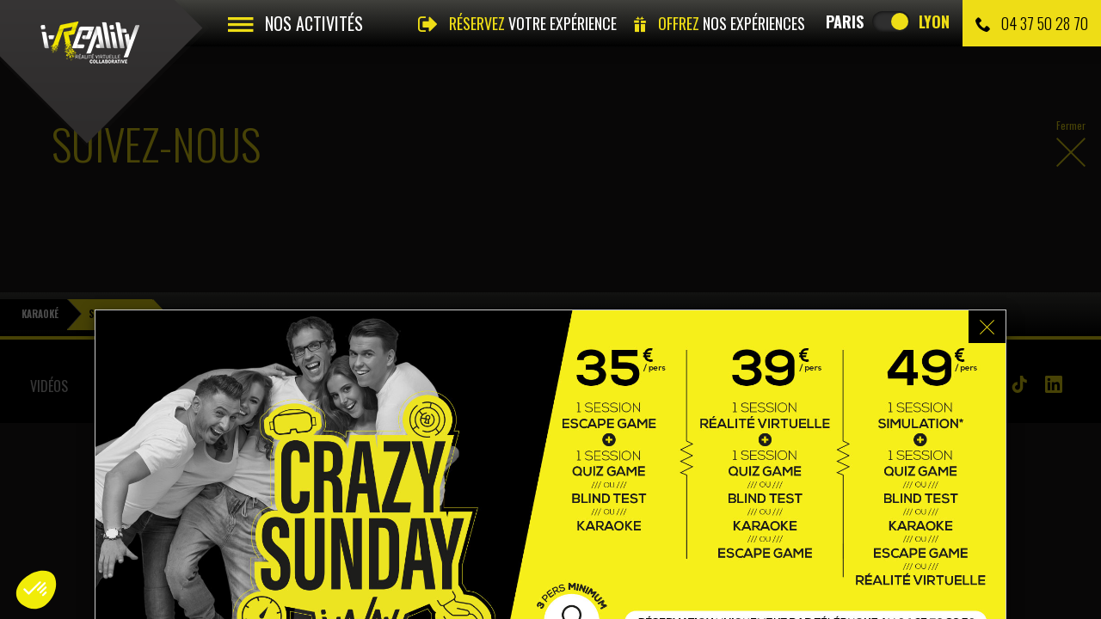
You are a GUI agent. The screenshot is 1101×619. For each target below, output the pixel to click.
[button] (36, 589)
